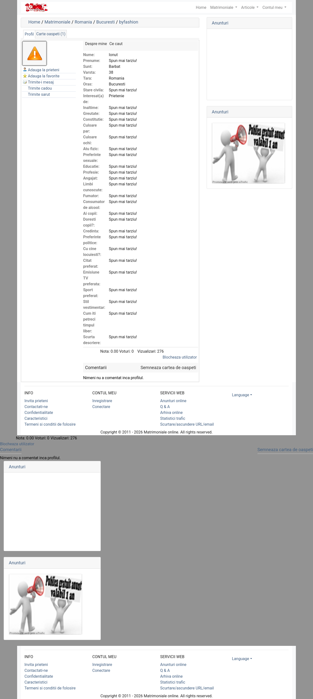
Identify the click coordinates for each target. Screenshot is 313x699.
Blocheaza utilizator (180, 357)
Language (240, 395)
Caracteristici (35, 418)
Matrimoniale (222, 7)
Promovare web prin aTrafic (230, 182)
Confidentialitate (38, 412)
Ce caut (116, 43)
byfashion (128, 21)
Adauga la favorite (43, 76)
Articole (248, 7)
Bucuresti (105, 21)
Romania (83, 21)
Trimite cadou (40, 88)
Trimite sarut (39, 94)
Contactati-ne (36, 406)
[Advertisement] (249, 64)
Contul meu (272, 7)
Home (34, 21)
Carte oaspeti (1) (50, 34)
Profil (29, 34)
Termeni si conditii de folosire (50, 424)
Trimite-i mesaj (41, 82)
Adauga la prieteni (43, 70)
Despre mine (96, 43)
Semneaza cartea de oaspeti (168, 367)
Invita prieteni (36, 400)
